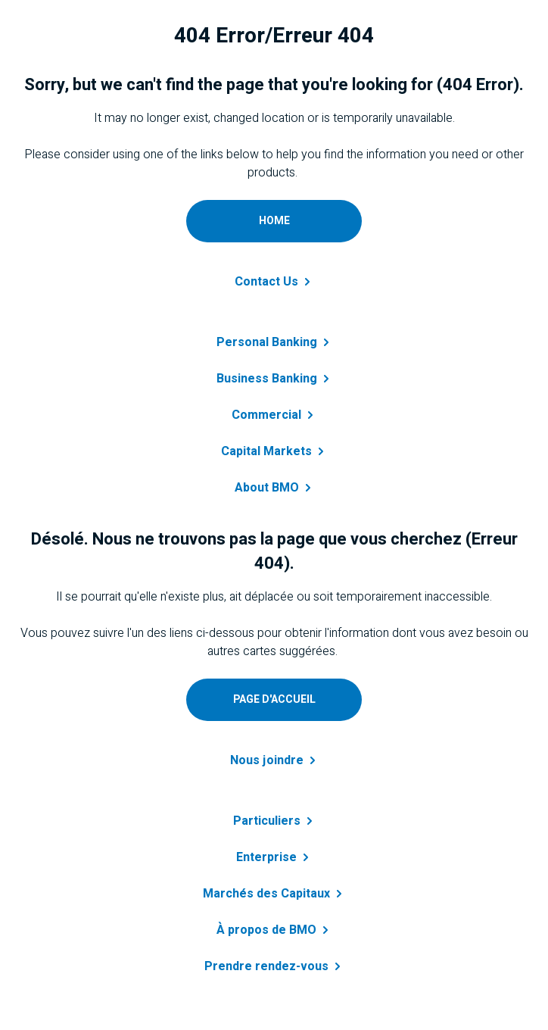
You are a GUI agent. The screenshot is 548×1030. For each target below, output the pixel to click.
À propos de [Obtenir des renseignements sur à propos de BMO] (274, 930)
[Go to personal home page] (274, 221)
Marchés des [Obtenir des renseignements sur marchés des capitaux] (274, 894)
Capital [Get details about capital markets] (274, 451)
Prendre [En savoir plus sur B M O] (274, 966)
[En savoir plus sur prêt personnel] (274, 812)
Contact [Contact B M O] (274, 282)
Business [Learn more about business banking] (274, 379)
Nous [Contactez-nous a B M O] (274, 760)
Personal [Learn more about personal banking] (274, 342)
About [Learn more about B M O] (274, 488)
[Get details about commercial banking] (274, 406)
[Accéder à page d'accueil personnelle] (274, 700)
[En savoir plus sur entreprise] (274, 848)
